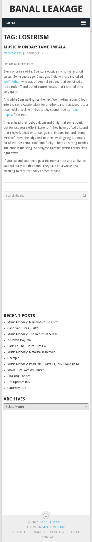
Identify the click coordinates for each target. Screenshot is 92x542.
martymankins (12, 53)
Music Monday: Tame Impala (35, 47)
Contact (49, 537)
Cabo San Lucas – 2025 (23, 328)
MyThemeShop (53, 527)
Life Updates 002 (18, 382)
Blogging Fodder (18, 376)
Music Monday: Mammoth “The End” (32, 322)
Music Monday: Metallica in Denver (31, 352)
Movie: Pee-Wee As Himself (25, 370)
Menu (10, 23)
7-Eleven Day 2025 (20, 340)
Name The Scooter (49, 532)
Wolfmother (12, 81)
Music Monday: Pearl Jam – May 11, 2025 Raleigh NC (43, 364)
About (76, 532)
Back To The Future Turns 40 (27, 346)
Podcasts (19, 532)
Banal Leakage (46, 9)
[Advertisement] (46, 256)
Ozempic (13, 358)
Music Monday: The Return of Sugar (32, 334)
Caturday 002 (16, 388)
